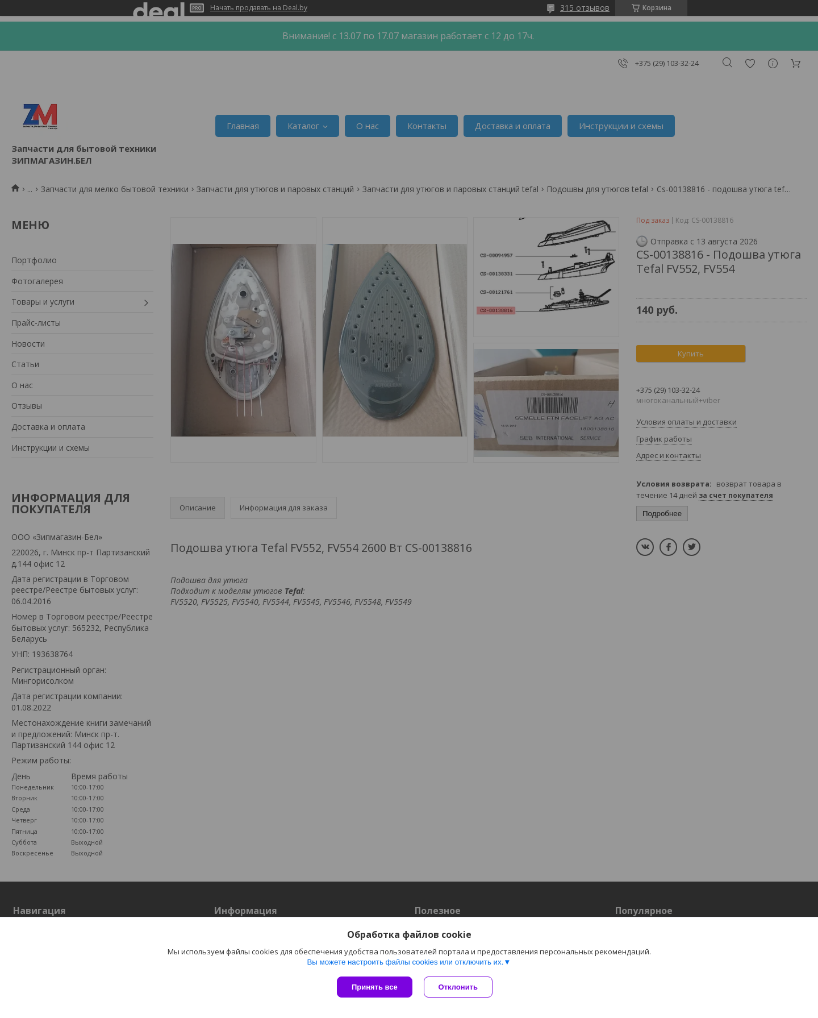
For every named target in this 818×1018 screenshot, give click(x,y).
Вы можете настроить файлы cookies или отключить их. (405, 962)
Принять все (375, 987)
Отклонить (458, 987)
